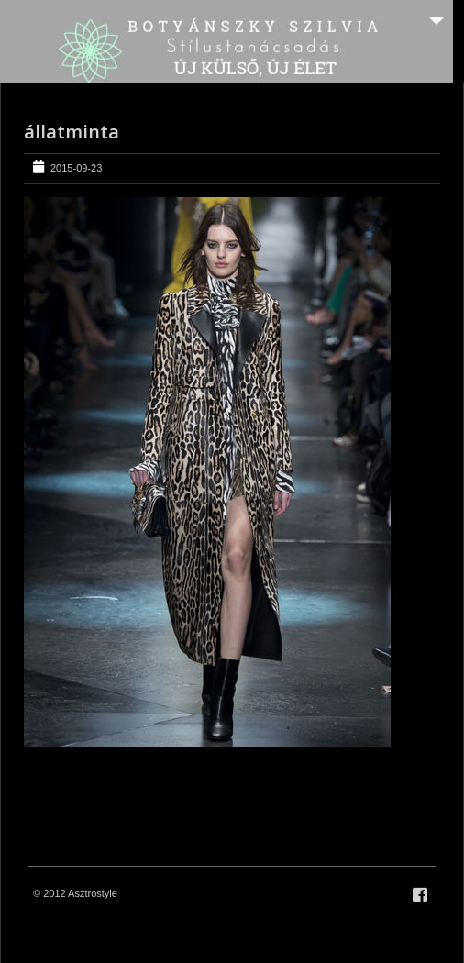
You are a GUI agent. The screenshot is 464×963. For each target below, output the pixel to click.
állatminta (71, 131)
